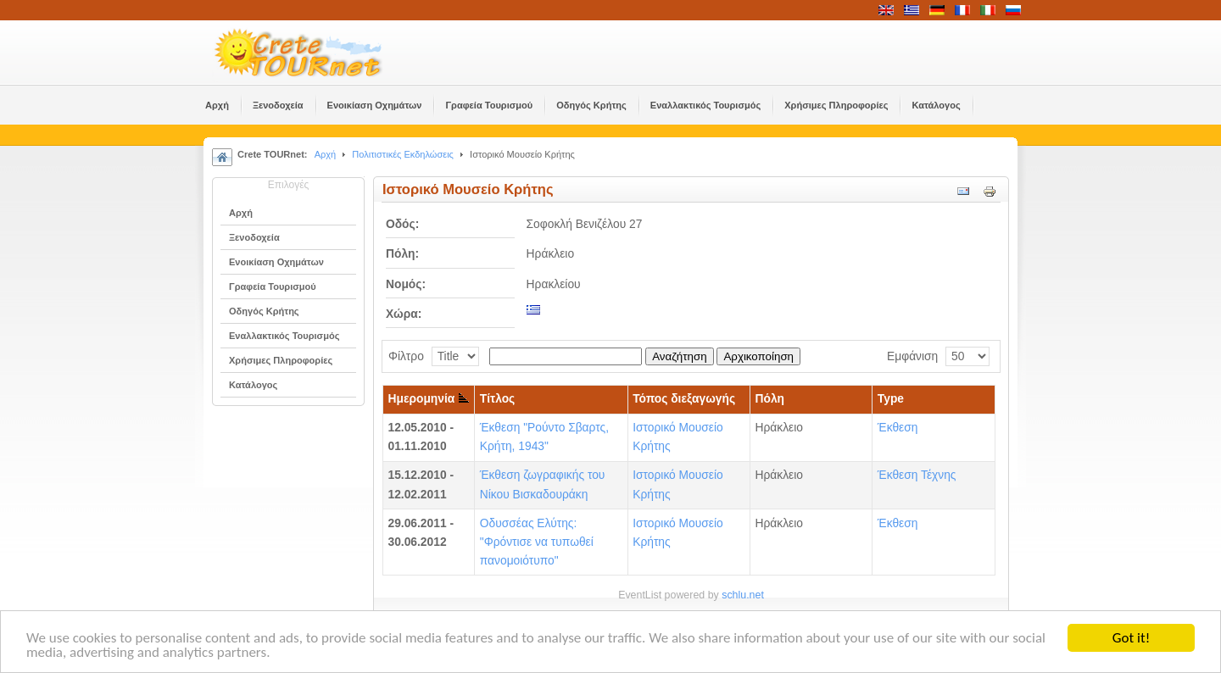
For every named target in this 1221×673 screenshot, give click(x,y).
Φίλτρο (406, 356)
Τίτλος (498, 398)
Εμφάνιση (912, 356)
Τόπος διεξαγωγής (684, 398)
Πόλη (770, 398)
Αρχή (326, 154)
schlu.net (743, 595)
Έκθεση (898, 427)
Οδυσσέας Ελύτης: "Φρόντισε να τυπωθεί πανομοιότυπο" (537, 542)
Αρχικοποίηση (758, 356)
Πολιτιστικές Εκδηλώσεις (403, 154)
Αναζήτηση (679, 356)
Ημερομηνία (429, 398)
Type (891, 398)
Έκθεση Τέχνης (917, 475)
